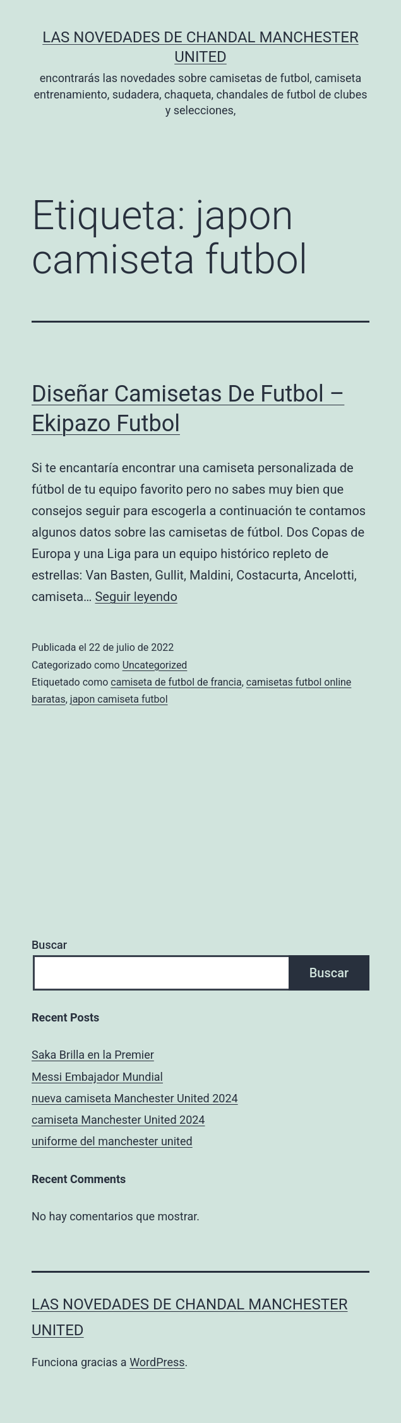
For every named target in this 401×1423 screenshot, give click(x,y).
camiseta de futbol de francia (176, 682)
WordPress (156, 1362)
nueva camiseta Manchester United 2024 (135, 1098)
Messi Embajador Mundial (97, 1076)
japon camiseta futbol (119, 699)
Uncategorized (155, 665)
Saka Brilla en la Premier (93, 1054)
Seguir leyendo (136, 596)
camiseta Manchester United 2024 (118, 1119)
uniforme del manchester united (112, 1141)
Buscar (49, 944)
